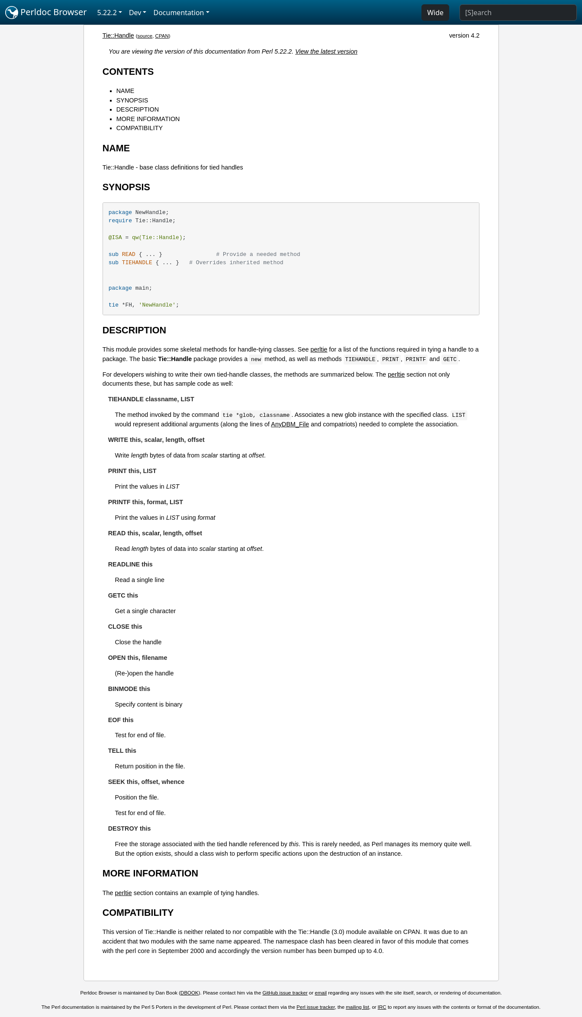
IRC (382, 1007)
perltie (318, 349)
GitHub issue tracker (285, 992)
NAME (125, 90)
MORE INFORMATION (148, 118)
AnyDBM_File (290, 424)
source (145, 35)
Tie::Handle (118, 35)
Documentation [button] (178, 12)
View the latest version (326, 51)
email (321, 992)
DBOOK (189, 992)
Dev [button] (135, 12)
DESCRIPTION (137, 109)
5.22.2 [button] (107, 12)
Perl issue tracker (315, 1007)
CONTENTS (128, 71)
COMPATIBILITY (139, 128)
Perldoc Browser (46, 12)
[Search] (518, 12)
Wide (435, 12)
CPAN (162, 35)
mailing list (357, 1007)
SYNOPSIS (132, 100)
